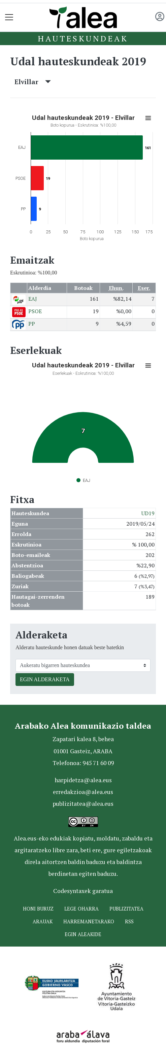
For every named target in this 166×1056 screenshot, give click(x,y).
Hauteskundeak (83, 38)
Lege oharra (81, 908)
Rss (129, 921)
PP (31, 323)
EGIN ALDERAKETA (45, 679)
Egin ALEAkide (83, 934)
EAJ (32, 298)
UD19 (148, 513)
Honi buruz (38, 908)
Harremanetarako (88, 921)
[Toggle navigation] (9, 17)
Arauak (43, 921)
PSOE (35, 311)
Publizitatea (126, 908)
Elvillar (32, 81)
